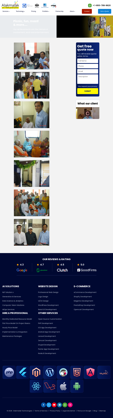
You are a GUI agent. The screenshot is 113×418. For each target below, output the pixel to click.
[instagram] (70, 404)
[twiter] (48, 404)
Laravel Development (47, 336)
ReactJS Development (47, 309)
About (72, 11)
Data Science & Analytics (12, 301)
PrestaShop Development (84, 305)
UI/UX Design (43, 301)
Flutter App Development (48, 349)
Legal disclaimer (69, 411)
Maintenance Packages (12, 336)
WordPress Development (48, 305)
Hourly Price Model (9, 327)
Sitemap (102, 411)
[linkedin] (59, 404)
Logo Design (43, 296)
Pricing (33, 11)
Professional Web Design (48, 292)
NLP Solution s (8, 292)
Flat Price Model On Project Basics (16, 323)
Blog (95, 411)
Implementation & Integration (14, 332)
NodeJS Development (47, 353)
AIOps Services (8, 309)
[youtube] (54, 404)
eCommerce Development (85, 292)
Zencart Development (47, 340)
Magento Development (83, 301)
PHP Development (45, 323)
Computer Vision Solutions (13, 305)
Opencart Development (84, 309)
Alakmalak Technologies (22, 411)
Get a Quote (104, 11)
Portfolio (45, 11)
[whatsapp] (90, 5)
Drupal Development (46, 345)
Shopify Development (83, 296)
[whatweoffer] (5, 11)
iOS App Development (47, 327)
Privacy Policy (55, 411)
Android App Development (49, 332)
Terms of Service (41, 411)
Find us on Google (84, 411)
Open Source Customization (50, 319)
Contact (87, 11)
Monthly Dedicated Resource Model (17, 319)
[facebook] (43, 404)
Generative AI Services (11, 296)
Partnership (59, 11)
